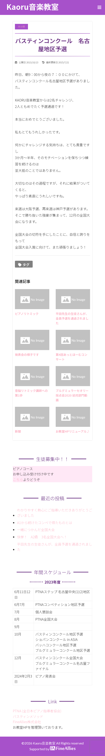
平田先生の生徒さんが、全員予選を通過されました (54, 547)
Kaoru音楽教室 (32, 6)
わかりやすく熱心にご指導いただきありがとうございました (54, 512)
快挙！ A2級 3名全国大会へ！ (42, 536)
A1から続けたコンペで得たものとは (44, 522)
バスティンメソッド (28, 716)
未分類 (21, 26)
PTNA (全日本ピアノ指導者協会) (37, 710)
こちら (18, 479)
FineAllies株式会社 (27, 721)
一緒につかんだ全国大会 (36, 529)
